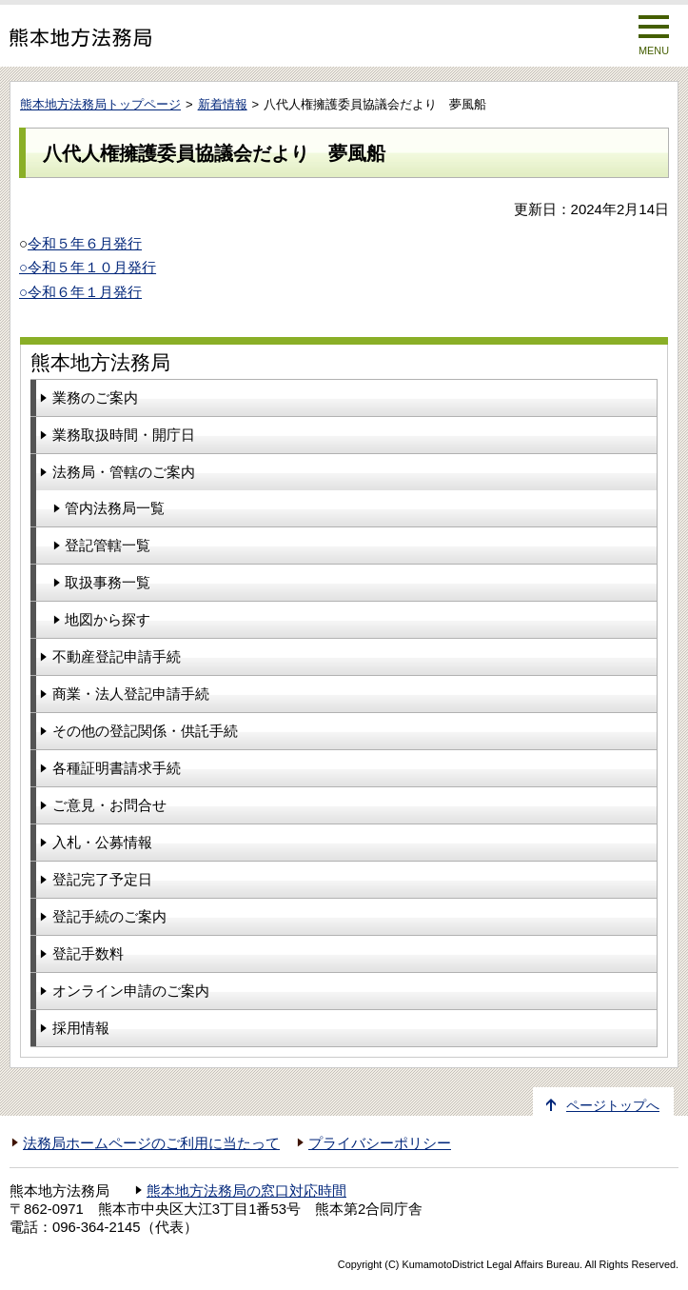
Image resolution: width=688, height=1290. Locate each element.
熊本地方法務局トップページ (100, 104)
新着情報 (222, 104)
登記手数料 (88, 953)
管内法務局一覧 (115, 508)
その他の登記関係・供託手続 (145, 731)
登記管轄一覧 (107, 545)
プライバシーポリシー (379, 1143)
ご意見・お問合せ (109, 805)
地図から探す (107, 619)
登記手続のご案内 (109, 916)
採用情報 (80, 1028)
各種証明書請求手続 (116, 768)
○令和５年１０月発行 (87, 267)
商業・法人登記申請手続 (130, 693)
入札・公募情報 (102, 842)
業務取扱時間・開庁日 (123, 435)
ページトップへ (612, 1106)
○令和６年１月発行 (80, 292)
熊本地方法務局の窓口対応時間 (246, 1191)
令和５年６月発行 (85, 243)
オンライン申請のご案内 (130, 990)
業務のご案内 (95, 397)
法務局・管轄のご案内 (123, 472)
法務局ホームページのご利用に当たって (151, 1143)
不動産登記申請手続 (116, 656)
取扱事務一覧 (107, 582)
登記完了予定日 (102, 879)
